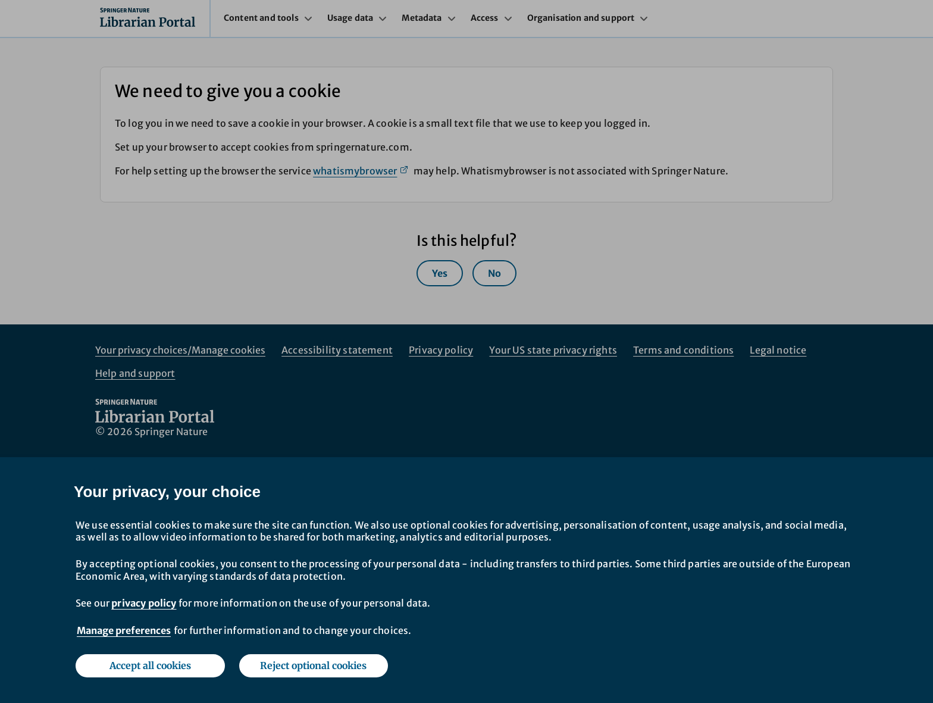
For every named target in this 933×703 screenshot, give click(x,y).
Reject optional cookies (313, 665)
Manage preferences (124, 630)
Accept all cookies (150, 665)
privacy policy (143, 603)
